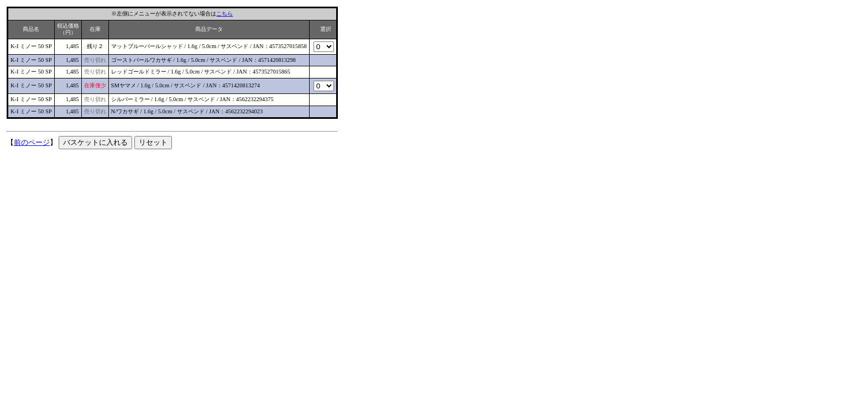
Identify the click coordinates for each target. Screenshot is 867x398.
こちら (224, 14)
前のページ (32, 142)
